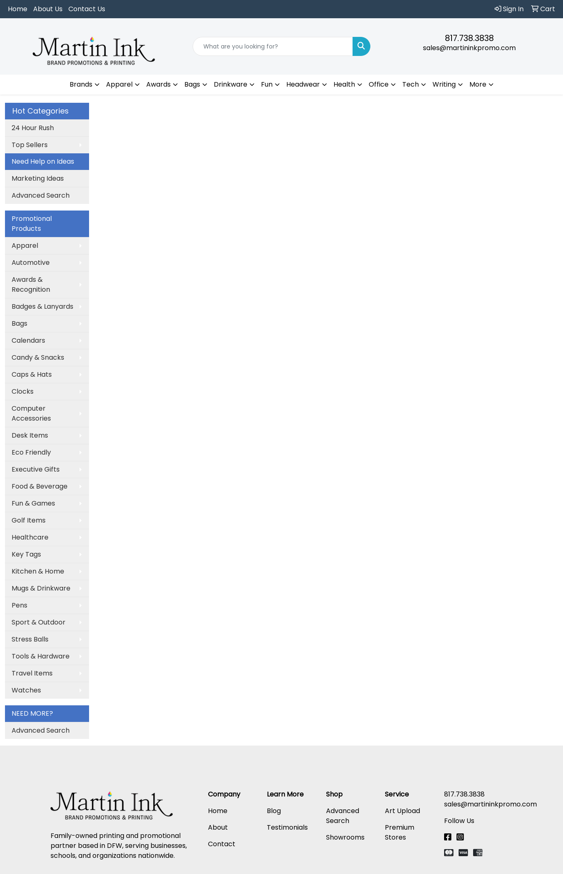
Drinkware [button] (230, 84)
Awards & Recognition (31, 284)
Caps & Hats (32, 374)
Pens (19, 605)
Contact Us (86, 9)
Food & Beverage (40, 486)
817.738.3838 (469, 38)
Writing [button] (444, 84)
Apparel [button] (119, 84)
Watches (26, 690)
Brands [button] (81, 84)
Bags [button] (192, 84)
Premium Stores (399, 832)
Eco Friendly (31, 452)
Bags (19, 323)
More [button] (477, 84)
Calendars (28, 340)
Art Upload (402, 811)
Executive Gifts (36, 469)
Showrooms (345, 837)
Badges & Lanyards (42, 306)
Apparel (25, 245)
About (218, 827)
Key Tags (26, 554)
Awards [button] (158, 84)
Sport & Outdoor (38, 622)
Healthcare (30, 537)
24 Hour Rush (33, 128)
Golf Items (29, 520)
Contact (221, 844)
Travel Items (32, 673)
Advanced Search (41, 195)
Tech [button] (410, 84)
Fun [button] (267, 84)
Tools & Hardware (41, 656)
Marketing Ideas (38, 178)
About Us (48, 9)
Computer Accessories (31, 413)
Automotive (31, 262)
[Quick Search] (273, 46)
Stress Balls (30, 639)
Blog (274, 811)
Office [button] (379, 84)
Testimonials (287, 827)
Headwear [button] (303, 84)
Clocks (23, 391)
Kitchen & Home (38, 571)
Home (17, 9)
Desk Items (30, 435)
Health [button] (344, 84)
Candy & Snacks (38, 357)
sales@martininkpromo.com (469, 48)
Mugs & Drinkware (41, 588)
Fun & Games (33, 503)
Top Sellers (30, 145)
